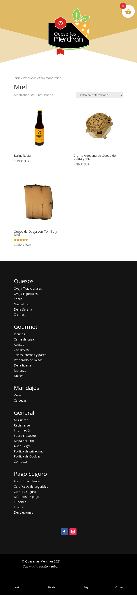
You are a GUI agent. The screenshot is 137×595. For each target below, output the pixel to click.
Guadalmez (22, 304)
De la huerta (22, 365)
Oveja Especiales (26, 294)
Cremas (19, 314)
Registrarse (22, 425)
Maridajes (26, 388)
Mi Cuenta (21, 420)
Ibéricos (19, 334)
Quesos (24, 281)
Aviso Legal (22, 446)
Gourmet (25, 326)
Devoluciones (23, 512)
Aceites (19, 344)
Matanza (20, 370)
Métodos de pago (26, 497)
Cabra (18, 299)
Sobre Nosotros (25, 435)
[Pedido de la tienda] (99, 95)
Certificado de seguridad (31, 486)
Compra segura (25, 492)
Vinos (17, 395)
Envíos (18, 507)
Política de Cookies (27, 456)
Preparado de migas (28, 360)
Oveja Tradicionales (28, 288)
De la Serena (23, 309)
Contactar (21, 461)
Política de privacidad (29, 451)
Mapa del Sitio (24, 441)
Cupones (20, 502)
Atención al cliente (27, 481)
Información (22, 430)
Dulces (18, 376)
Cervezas (20, 400)
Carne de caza (24, 339)
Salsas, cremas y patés (30, 355)
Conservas (21, 350)
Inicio (17, 78)
